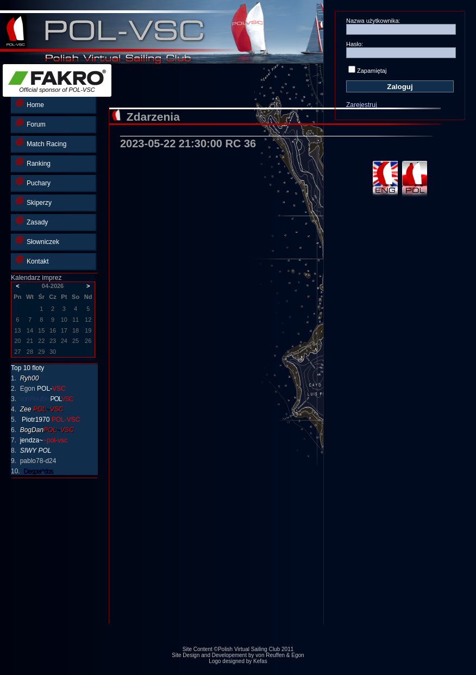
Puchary (33, 182)
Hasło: (354, 44)
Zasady (31, 221)
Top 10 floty (27, 368)
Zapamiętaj (371, 70)
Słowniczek (37, 240)
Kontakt (32, 260)
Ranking (33, 162)
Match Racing (40, 143)
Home (29, 103)
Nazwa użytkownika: (373, 20)
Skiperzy (33, 201)
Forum (30, 123)
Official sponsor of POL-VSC (57, 81)
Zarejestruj (361, 105)
